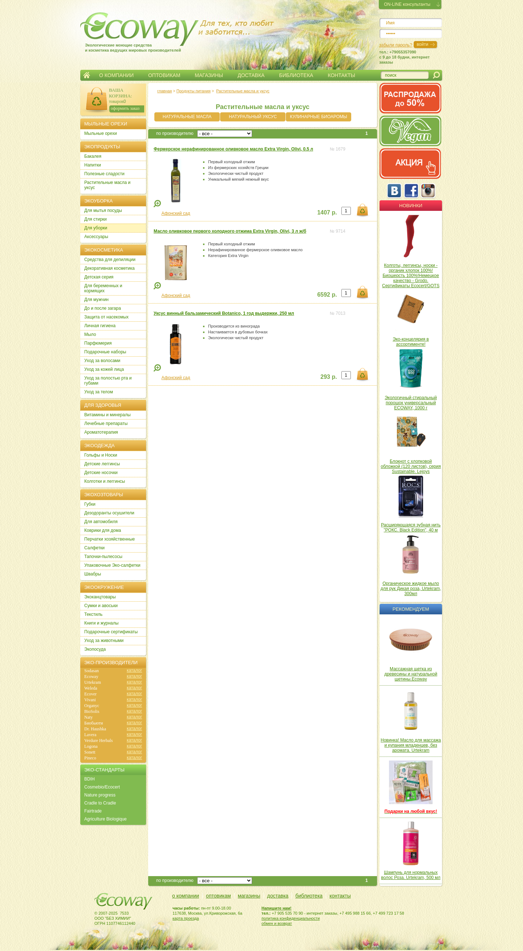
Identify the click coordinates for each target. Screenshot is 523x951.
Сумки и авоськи (101, 605)
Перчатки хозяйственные (109, 539)
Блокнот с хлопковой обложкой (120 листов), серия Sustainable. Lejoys (411, 466)
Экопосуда (95, 649)
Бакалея (92, 156)
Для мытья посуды (103, 210)
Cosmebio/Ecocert (102, 787)
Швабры (92, 574)
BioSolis (91, 711)
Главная (86, 75)
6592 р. (327, 295)
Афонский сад (176, 213)
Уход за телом (98, 391)
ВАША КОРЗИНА (120, 93)
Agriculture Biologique (105, 819)
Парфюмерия (98, 343)
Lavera (90, 734)
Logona (91, 746)
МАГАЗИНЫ (209, 75)
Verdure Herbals (98, 740)
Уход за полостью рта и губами (108, 381)
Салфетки (94, 547)
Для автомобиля (101, 521)
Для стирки (95, 219)
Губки (90, 504)
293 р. (328, 377)
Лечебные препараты (105, 423)
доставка (278, 896)
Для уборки (95, 227)
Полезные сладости (104, 173)
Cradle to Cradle (100, 803)
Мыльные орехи (100, 133)
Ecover (90, 694)
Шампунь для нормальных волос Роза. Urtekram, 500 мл (410, 875)
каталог (134, 670)
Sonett (90, 752)
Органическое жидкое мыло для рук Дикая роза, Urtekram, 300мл (411, 588)
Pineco (90, 758)
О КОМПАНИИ (116, 75)
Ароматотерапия (101, 432)
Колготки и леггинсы (104, 481)
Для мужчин (96, 299)
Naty (88, 717)
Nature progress (99, 795)
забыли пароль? (395, 45)
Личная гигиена (99, 325)
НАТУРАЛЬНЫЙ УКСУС (253, 116)
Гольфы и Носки (100, 455)
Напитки (92, 165)
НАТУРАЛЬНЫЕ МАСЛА (187, 116)
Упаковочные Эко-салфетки (112, 565)
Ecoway (91, 676)
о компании (185, 896)
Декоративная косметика (109, 268)
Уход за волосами (102, 360)
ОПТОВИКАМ (164, 75)
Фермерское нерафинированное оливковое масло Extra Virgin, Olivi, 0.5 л (233, 149)
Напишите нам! (277, 908)
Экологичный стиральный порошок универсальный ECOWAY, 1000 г (411, 402)
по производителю (175, 133)
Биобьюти (93, 723)
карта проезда (186, 918)
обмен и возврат (277, 923)
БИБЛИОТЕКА (296, 75)
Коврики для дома (102, 530)
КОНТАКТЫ (341, 75)
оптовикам (218, 896)
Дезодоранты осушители (109, 512)
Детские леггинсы (102, 463)
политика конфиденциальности (291, 918)
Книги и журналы (101, 623)
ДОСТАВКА (251, 75)
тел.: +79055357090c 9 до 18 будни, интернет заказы (404, 57)
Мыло (90, 334)
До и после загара (102, 308)
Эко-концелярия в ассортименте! (411, 342)
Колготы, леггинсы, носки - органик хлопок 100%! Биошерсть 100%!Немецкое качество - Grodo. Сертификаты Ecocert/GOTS (410, 275)
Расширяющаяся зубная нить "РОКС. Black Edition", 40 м (411, 527)
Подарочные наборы (105, 351)
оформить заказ (125, 108)
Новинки (410, 205)
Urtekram (92, 682)
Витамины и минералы (107, 414)
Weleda (90, 688)
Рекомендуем (411, 609)
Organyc (91, 705)
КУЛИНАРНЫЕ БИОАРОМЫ (318, 116)
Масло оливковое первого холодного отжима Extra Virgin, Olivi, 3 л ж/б (230, 231)
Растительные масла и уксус (242, 91)
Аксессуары (96, 236)
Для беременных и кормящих (103, 288)
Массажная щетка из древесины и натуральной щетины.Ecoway (410, 674)
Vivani (90, 699)
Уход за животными (103, 640)
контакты (340, 896)
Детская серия (98, 277)
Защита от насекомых (106, 317)
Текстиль (93, 614)
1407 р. (327, 212)
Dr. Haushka (95, 728)
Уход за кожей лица (104, 369)
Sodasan (91, 670)
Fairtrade (93, 811)
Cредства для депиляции (109, 259)
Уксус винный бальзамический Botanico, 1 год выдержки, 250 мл (224, 313)
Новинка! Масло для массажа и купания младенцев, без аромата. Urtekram (411, 745)
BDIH (89, 779)
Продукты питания (194, 91)
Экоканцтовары (100, 596)
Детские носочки (101, 472)
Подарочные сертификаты (111, 631)
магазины (249, 896)
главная (164, 91)
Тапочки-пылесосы (103, 556)
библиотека (309, 896)
